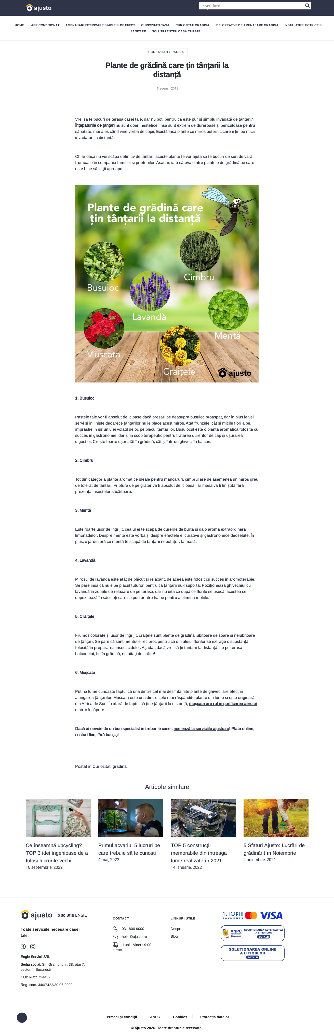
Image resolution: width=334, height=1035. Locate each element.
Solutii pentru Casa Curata (176, 31)
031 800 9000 (128, 929)
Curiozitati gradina (192, 25)
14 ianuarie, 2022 (203, 834)
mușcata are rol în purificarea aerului (223, 703)
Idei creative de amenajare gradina (247, 25)
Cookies (180, 1017)
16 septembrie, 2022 (58, 834)
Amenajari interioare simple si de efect (100, 25)
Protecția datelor (214, 1017)
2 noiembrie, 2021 (276, 830)
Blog (174, 936)
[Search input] (253, 5)
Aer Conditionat (45, 25)
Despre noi (179, 929)
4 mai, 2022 (130, 830)
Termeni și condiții (121, 1017)
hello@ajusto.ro (130, 937)
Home (19, 25)
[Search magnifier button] (307, 5)
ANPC (155, 1017)
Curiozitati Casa (155, 25)
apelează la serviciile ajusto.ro (201, 728)
